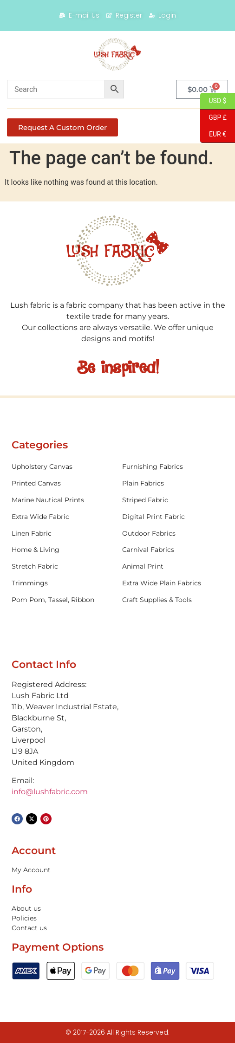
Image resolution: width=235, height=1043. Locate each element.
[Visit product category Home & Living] (62, 550)
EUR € (213, 134)
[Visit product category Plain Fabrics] (172, 483)
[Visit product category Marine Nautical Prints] (62, 500)
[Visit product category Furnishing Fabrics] (172, 467)
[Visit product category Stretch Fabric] (62, 566)
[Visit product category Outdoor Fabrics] (172, 533)
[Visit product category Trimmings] (62, 583)
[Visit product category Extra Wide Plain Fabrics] (172, 583)
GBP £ (213, 118)
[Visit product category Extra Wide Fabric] (62, 517)
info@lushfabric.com (50, 791)
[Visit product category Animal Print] (172, 566)
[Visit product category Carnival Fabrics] (172, 550)
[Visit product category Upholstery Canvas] (62, 467)
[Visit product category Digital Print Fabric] (172, 517)
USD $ (213, 101)
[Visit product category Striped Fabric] (172, 500)
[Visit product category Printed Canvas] (62, 483)
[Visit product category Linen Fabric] (62, 533)
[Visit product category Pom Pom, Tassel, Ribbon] (62, 600)
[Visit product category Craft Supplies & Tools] (172, 600)
